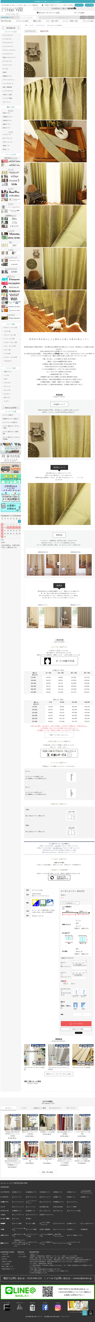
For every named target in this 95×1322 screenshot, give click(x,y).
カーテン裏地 (17, 1223)
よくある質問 (5, 1264)
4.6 (12, 17)
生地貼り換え (45, 1207)
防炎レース (6, 149)
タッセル (5, 68)
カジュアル (7, 390)
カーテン (32, 25)
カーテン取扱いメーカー (76, 1235)
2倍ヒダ (72, 984)
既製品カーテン (7, 76)
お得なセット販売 (39, 1108)
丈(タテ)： (64, 972)
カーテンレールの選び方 (10, 422)
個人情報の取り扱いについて (34, 1316)
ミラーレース (7, 134)
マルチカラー (8, 361)
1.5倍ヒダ (64, 984)
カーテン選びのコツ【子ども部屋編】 (11, 438)
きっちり (77, 921)
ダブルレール (91, 17)
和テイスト (7, 397)
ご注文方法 (5, 1254)
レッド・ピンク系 (9, 338)
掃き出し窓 (78, 952)
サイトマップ (65, 1316)
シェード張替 (83, 17)
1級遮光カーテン (8, 116)
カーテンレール (7, 65)
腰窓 (76, 949)
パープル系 (7, 353)
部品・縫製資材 (7, 87)
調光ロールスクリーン (9, 57)
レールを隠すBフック (83, 992)
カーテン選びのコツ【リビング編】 (11, 427)
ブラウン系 (7, 331)
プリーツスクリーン (8, 79)
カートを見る (22, 1256)
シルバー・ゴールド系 (10, 357)
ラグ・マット (7, 102)
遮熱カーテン (7, 124)
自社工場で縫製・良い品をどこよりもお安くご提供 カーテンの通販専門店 (19, 5)
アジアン (6, 401)
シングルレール (45, 1210)
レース (24, 1108)
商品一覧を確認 (47, 1172)
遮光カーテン (7, 113)
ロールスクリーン (8, 54)
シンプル (6, 375)
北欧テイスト (8, 371)
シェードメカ (31, 1207)
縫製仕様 (84, 1229)
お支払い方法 (5, 1256)
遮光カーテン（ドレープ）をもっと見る (58, 1074)
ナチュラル (7, 382)
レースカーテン (7, 39)
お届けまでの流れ (7, 1261)
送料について (34, 1254)
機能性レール (17, 1210)
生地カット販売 (7, 94)
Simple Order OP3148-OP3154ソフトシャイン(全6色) (12, 1134)
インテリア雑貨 (7, 98)
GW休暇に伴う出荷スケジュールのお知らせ (48, 1)
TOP (26, 25)
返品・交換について (7, 1266)
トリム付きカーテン (88, 1223)
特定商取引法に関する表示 (52, 1316)
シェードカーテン (8, 46)
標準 (76, 923)
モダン (6, 379)
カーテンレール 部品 (75, 1210)
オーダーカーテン (40, 25)
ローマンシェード (19, 1207)
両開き (75, 1005)
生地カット (72, 1229)
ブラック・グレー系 (9, 335)
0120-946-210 (34, 1278)
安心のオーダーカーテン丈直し (50, 13)
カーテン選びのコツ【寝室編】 (10, 432)
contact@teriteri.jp (82, 1278)
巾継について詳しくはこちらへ (59, 735)
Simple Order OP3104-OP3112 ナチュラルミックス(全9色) (64, 1161)
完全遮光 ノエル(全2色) (47, 1132)
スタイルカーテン (60, 1223)
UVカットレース (7, 142)
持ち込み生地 (59, 1207)
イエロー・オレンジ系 (10, 342)
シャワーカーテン (8, 91)
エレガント (7, 394)
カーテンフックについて (66, 993)
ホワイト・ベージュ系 (10, 327)
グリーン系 (7, 350)
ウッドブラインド (8, 83)
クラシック (7, 386)
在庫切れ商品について (8, 1269)
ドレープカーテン (8, 35)
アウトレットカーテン (9, 50)
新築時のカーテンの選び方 (10, 418)
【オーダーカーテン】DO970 (81, 1067)
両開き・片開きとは (66, 1006)
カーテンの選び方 (8, 415)
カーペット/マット (60, 1229)
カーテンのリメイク (60, 1243)
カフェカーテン (7, 61)
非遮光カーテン (7, 120)
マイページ (22, 1254)
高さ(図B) (66, 933)
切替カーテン (72, 1223)
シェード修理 (72, 1207)
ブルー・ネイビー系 (9, 346)
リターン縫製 (31, 1223)
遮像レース (58, 1197)
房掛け (5, 72)
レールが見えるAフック (75, 992)
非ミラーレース (7, 138)
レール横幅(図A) (67, 908)
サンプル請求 (79, 13)
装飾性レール (31, 1210)
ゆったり (77, 926)
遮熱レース (6, 145)
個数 (62, 1014)
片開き (83, 1005)
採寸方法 (4, 1259)
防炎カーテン (7, 128)
